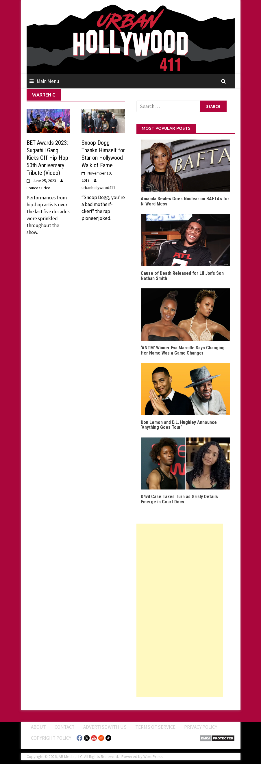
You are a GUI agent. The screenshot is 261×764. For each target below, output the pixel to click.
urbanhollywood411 (98, 187)
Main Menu (48, 81)
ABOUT (38, 727)
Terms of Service (155, 727)
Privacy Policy (200, 727)
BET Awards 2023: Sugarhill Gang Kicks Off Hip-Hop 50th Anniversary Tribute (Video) (47, 157)
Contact (65, 727)
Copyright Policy (51, 738)
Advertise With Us (105, 727)
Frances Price (38, 187)
